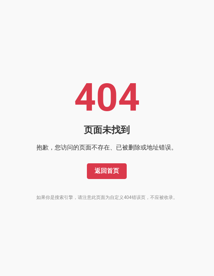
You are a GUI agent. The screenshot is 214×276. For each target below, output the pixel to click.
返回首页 (107, 170)
